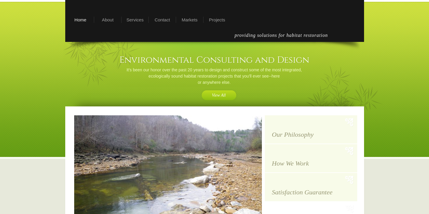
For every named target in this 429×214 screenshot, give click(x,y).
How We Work (290, 163)
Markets (190, 19)
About (108, 19)
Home (80, 19)
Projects (217, 19)
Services (135, 19)
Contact (162, 19)
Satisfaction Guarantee (302, 192)
